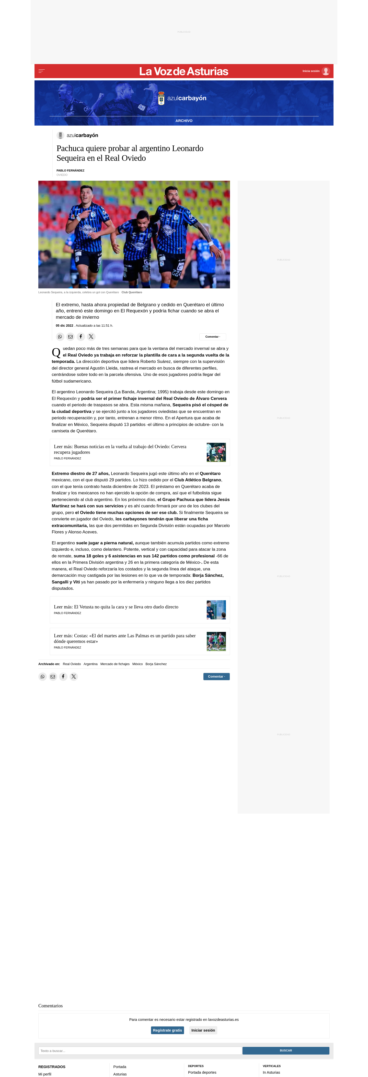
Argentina (91, 664)
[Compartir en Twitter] (91, 337)
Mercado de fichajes (115, 664)
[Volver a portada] (184, 71)
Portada (119, 1067)
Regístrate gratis (167, 1030)
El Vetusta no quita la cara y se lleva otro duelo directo (126, 606)
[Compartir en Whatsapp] (60, 337)
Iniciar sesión (203, 1030)
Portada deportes (202, 1072)
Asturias (120, 1074)
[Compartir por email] (70, 337)
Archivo (184, 121)
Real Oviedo (72, 664)
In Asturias (271, 1072)
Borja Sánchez (156, 664)
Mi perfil (44, 1074)
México (137, 664)
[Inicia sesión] (316, 71)
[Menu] (42, 71)
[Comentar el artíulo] (212, 336)
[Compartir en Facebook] (81, 337)
